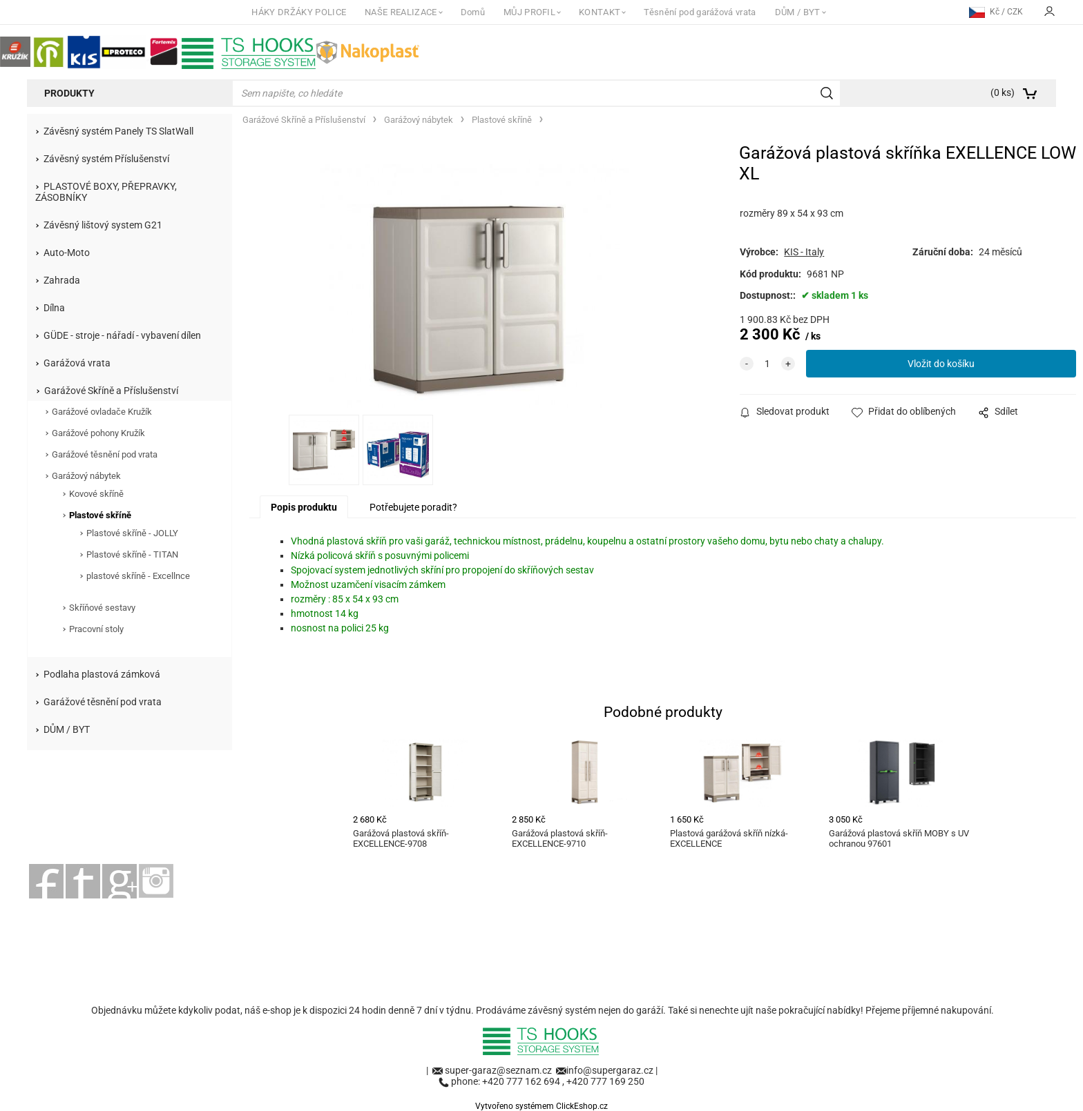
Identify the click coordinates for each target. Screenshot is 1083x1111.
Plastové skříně (100, 515)
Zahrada (62, 280)
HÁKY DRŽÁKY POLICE (298, 12)
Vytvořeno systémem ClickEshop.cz (541, 1106)
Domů (473, 12)
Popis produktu (304, 507)
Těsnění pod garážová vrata (700, 12)
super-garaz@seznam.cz (499, 1070)
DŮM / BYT (798, 12)
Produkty (69, 93)
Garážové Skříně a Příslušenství (111, 390)
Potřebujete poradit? (413, 507)
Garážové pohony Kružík (98, 433)
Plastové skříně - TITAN (132, 554)
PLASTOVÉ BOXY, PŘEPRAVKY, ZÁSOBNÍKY (106, 192)
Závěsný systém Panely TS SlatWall (118, 131)
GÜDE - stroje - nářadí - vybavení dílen (122, 335)
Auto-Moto (67, 252)
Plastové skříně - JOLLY (132, 533)
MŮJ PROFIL (529, 12)
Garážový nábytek (86, 476)
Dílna (54, 307)
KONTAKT (599, 12)
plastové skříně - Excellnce (138, 576)
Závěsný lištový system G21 (103, 224)
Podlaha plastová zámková (102, 674)
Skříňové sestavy (102, 607)
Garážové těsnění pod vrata (104, 454)
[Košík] (953, 93)
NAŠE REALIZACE (401, 12)
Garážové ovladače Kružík (102, 411)
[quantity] (767, 363)
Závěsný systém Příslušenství (106, 158)
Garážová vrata (77, 362)
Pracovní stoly (96, 629)
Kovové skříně (96, 494)
